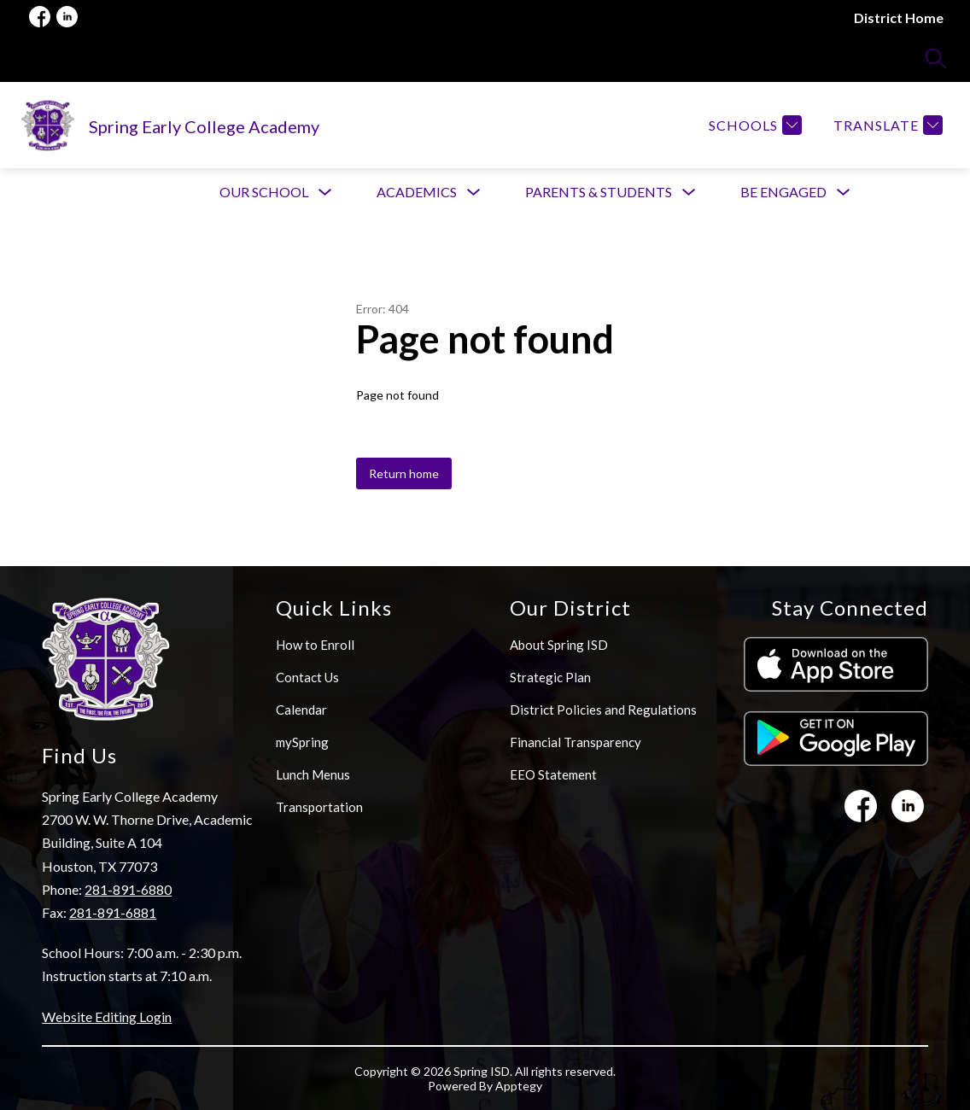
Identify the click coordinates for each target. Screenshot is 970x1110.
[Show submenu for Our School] (263, 192)
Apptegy (518, 1085)
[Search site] (936, 58)
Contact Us (307, 677)
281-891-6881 (112, 912)
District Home (899, 17)
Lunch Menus (313, 774)
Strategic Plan (550, 677)
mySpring (302, 742)
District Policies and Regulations (603, 709)
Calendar (301, 709)
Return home (404, 473)
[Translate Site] (886, 125)
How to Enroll (315, 644)
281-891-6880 (128, 889)
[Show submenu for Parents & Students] (598, 192)
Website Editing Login (107, 1016)
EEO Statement (553, 774)
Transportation (319, 807)
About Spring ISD (559, 644)
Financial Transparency (575, 742)
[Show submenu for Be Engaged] (783, 192)
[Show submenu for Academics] (417, 192)
